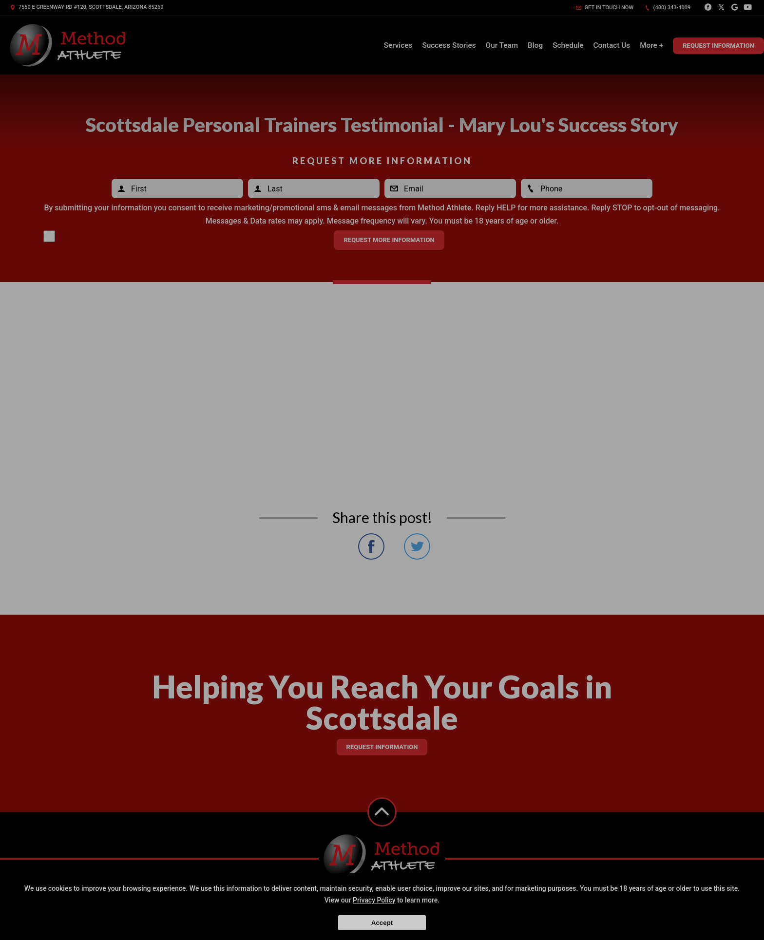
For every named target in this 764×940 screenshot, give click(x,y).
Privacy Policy (374, 900)
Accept (382, 922)
